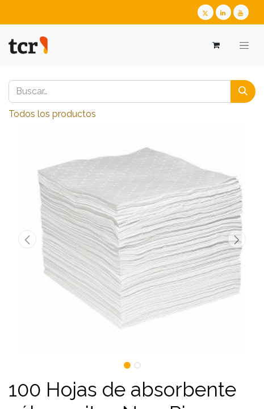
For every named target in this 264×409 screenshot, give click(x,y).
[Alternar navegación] (244, 45)
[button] (27, 239)
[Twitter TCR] (205, 12)
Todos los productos (52, 113)
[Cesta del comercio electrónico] (215, 45)
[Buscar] (243, 91)
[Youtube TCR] (241, 12)
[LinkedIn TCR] (223, 12)
